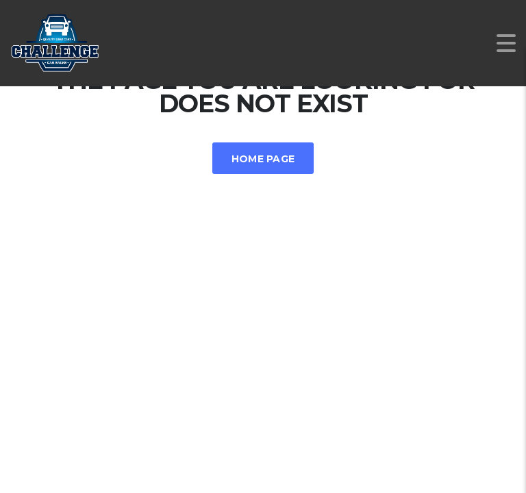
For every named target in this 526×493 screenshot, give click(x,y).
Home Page (263, 159)
